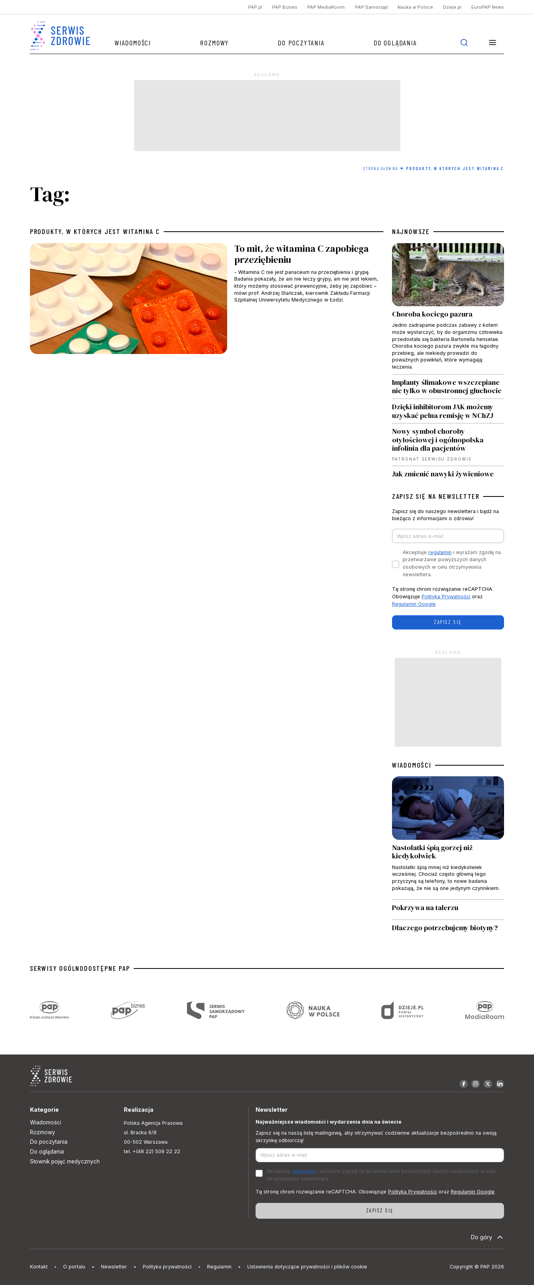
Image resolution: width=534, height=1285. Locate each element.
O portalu (74, 1267)
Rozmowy (214, 42)
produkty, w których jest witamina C (95, 231)
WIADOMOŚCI (411, 765)
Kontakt (39, 1267)
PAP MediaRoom (326, 7)
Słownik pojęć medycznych (65, 1161)
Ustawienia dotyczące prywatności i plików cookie (307, 1267)
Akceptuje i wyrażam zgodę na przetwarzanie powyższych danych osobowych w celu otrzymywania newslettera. (452, 563)
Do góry (487, 1237)
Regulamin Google (414, 604)
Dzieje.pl (452, 7)
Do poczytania (301, 42)
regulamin (440, 552)
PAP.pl (255, 7)
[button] (492, 42)
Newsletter (114, 1267)
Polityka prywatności (167, 1267)
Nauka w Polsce (415, 7)
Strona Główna (380, 168)
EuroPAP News (487, 7)
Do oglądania (395, 42)
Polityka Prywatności (446, 596)
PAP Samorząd (371, 7)
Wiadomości (132, 42)
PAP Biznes (284, 7)
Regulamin (219, 1267)
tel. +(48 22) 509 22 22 (152, 1151)
